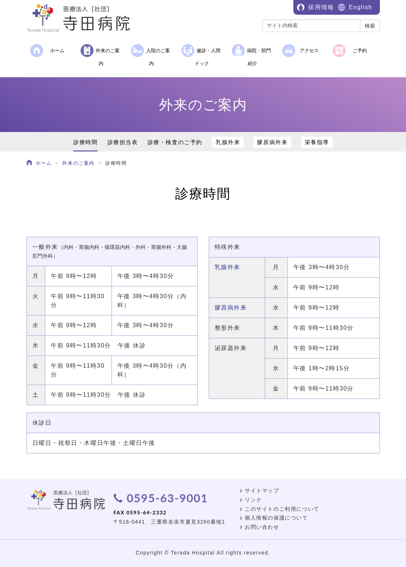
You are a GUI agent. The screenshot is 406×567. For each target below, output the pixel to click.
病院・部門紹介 (251, 55)
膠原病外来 (272, 142)
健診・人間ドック (200, 55)
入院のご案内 (150, 55)
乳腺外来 (228, 142)
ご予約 (350, 50)
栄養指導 (317, 142)
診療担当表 (122, 142)
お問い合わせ (259, 527)
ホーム (47, 50)
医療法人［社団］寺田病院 (82, 18)
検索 (370, 26)
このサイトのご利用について (279, 509)
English (361, 7)
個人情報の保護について (273, 518)
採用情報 (321, 7)
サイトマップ (259, 490)
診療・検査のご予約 (175, 142)
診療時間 (85, 142)
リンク (250, 500)
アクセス (300, 50)
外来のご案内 (100, 55)
